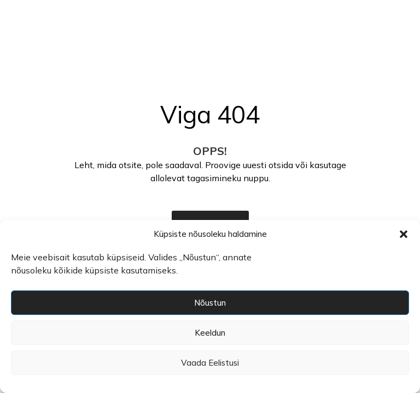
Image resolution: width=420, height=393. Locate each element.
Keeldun (210, 332)
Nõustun (210, 302)
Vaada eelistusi (210, 363)
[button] (403, 234)
